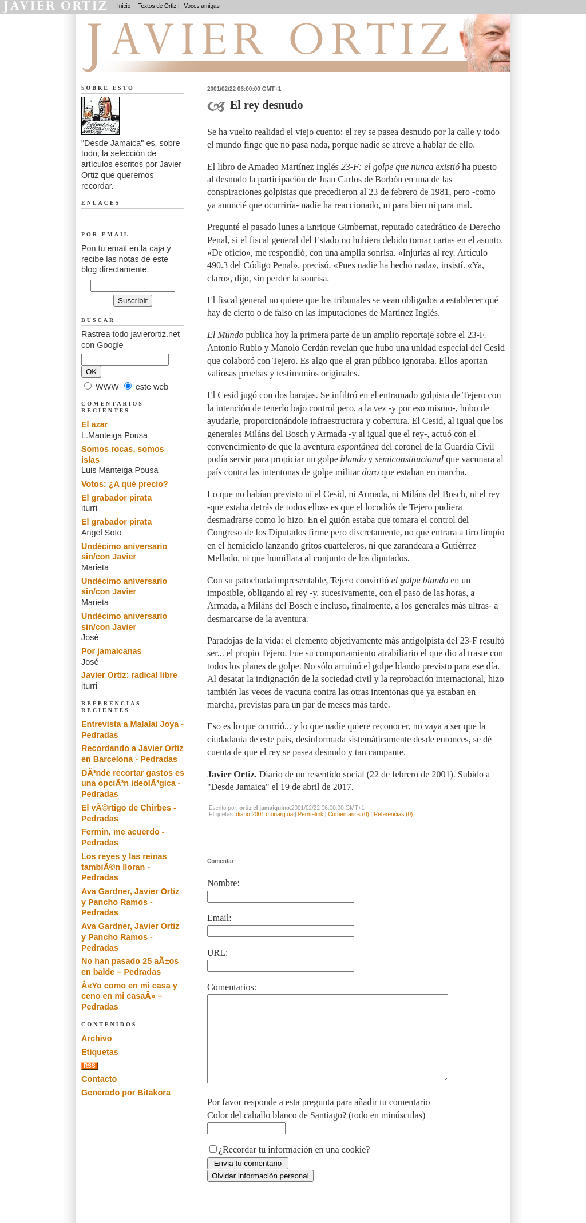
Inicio (123, 6)
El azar (94, 424)
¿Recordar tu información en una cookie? (294, 1167)
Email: (219, 918)
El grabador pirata (116, 497)
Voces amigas (201, 6)
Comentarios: (231, 987)
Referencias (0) (393, 814)
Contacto (99, 1078)
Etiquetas (99, 1052)
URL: (217, 953)
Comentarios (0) (348, 814)
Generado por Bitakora (126, 1092)
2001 (258, 814)
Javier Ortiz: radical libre (129, 675)
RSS (90, 1066)
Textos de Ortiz (157, 6)
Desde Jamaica (142, 57)
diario (243, 814)
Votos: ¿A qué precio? (124, 484)
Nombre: (223, 883)
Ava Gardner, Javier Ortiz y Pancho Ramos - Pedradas (130, 902)
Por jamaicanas (111, 651)
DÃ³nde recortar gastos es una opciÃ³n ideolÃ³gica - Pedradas (132, 783)
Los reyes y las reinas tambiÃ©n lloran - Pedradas (124, 867)
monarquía (280, 814)
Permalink (310, 814)
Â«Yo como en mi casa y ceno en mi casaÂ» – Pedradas (129, 996)
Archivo (96, 1038)
